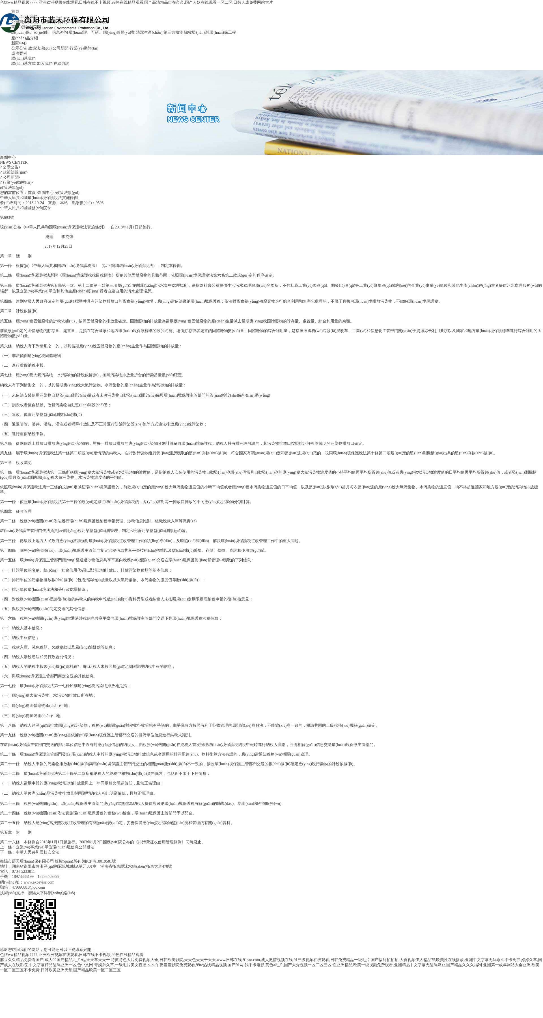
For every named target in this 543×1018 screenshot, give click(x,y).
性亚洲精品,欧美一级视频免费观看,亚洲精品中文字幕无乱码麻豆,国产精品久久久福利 (407, 965)
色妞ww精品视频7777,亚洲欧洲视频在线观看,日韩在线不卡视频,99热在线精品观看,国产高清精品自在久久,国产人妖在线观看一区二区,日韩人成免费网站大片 (136, 2)
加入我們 (45, 63)
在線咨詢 (61, 63)
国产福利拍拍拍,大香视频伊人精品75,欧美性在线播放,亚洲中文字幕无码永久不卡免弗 (445, 960)
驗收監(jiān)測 (196, 32)
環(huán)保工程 (223, 32)
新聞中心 (19, 43)
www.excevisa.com (38, 882)
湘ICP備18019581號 (99, 861)
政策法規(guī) (40, 48)
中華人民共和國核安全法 (37, 852)
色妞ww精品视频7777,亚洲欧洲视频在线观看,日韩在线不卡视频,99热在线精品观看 (71, 955)
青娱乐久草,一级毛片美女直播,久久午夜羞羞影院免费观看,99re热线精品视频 (160, 965)
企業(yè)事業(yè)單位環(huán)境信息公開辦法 (55, 847)
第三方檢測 (173, 32)
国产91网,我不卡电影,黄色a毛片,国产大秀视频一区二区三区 (279, 965)
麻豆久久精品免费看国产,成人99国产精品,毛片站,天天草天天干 (55, 960)
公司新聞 (60, 48)
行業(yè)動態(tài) (84, 48)
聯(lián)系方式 (23, 63)
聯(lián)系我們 (23, 58)
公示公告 (19, 48)
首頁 (32, 193)
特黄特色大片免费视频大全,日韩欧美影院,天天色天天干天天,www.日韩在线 (176, 960)
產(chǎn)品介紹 (24, 38)
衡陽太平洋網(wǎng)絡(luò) (51, 893)
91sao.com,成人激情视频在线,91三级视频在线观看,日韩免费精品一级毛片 (306, 960)
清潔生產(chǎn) (149, 32)
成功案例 (19, 53)
